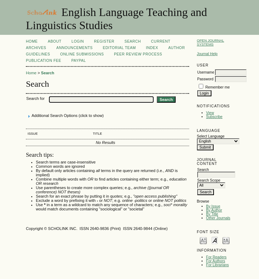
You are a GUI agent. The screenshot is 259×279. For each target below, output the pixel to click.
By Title (212, 214)
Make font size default (214, 240)
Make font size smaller (203, 240)
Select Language (211, 136)
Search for (35, 98)
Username (205, 72)
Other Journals (218, 218)
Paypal (78, 61)
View (210, 113)
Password (205, 79)
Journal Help (207, 54)
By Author (214, 210)
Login (78, 41)
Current (160, 41)
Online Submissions (82, 54)
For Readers (216, 257)
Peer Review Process (138, 54)
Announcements (74, 48)
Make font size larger (226, 240)
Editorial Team (119, 48)
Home (32, 41)
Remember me (217, 87)
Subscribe (214, 117)
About (54, 41)
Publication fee (43, 61)
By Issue (213, 206)
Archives (36, 48)
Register (104, 41)
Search (133, 41)
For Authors (215, 261)
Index (152, 48)
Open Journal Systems (210, 42)
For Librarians (217, 265)
